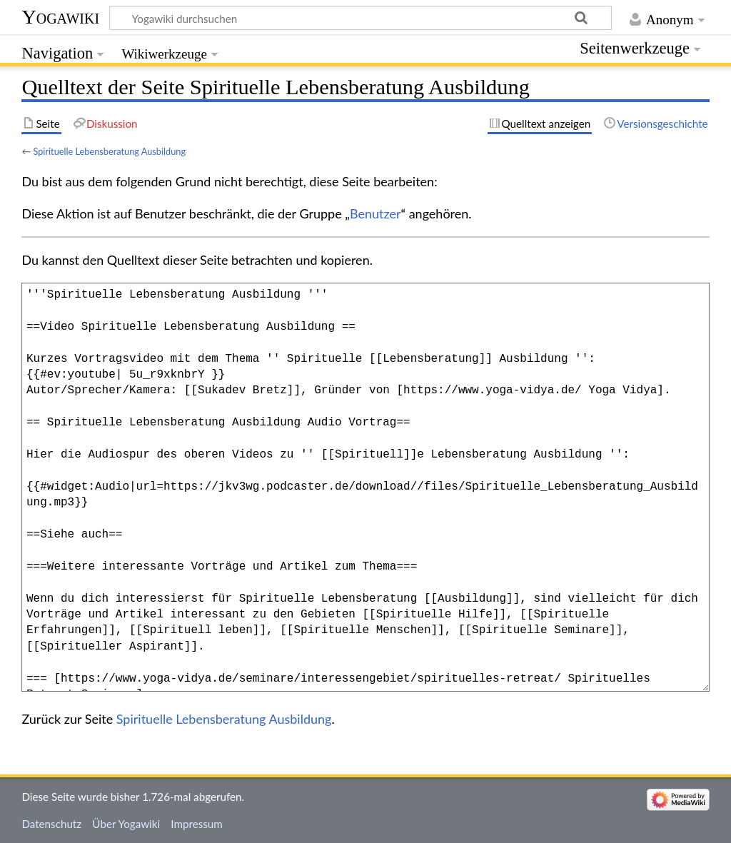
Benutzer (375, 213)
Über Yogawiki (126, 823)
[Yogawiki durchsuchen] (360, 17)
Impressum (197, 823)
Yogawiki (60, 17)
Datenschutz (51, 823)
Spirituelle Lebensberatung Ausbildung (109, 151)
